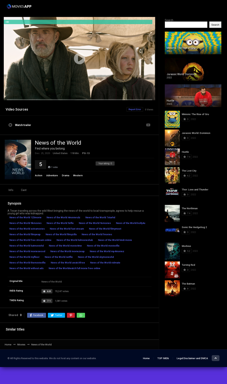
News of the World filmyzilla (61, 234)
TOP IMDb (163, 358)
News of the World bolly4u (130, 223)
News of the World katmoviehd (26, 245)
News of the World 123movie (25, 217)
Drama (65, 175)
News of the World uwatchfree (68, 262)
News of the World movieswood (27, 251)
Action (38, 175)
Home (146, 358)
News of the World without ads (26, 268)
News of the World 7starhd (100, 217)
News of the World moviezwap (67, 251)
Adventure (52, 175)
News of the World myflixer (24, 257)
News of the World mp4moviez (107, 251)
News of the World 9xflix (60, 223)
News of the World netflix (59, 257)
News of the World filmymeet (105, 228)
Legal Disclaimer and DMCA (192, 358)
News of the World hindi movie (115, 240)
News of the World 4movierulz (63, 217)
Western (78, 175)
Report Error (135, 109)
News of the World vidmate (105, 262)
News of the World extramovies (27, 228)
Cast (23, 190)
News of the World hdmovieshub (75, 240)
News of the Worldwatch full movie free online (74, 268)
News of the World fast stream (67, 228)
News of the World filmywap (25, 234)
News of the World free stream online (30, 240)
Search (169, 20)
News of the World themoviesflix (27, 262)
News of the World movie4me (65, 245)
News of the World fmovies (97, 234)
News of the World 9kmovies (25, 223)
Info (10, 190)
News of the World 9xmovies (95, 223)
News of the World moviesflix (103, 245)
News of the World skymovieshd (96, 257)
